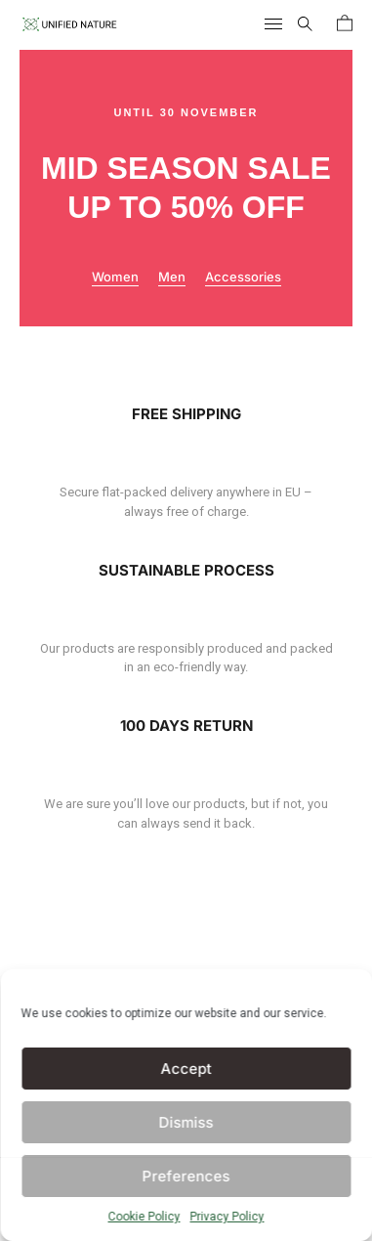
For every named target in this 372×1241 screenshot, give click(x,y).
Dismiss (186, 1122)
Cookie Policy (144, 1216)
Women (115, 276)
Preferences (186, 1176)
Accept (186, 1068)
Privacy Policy (227, 1216)
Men (172, 276)
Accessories (243, 276)
